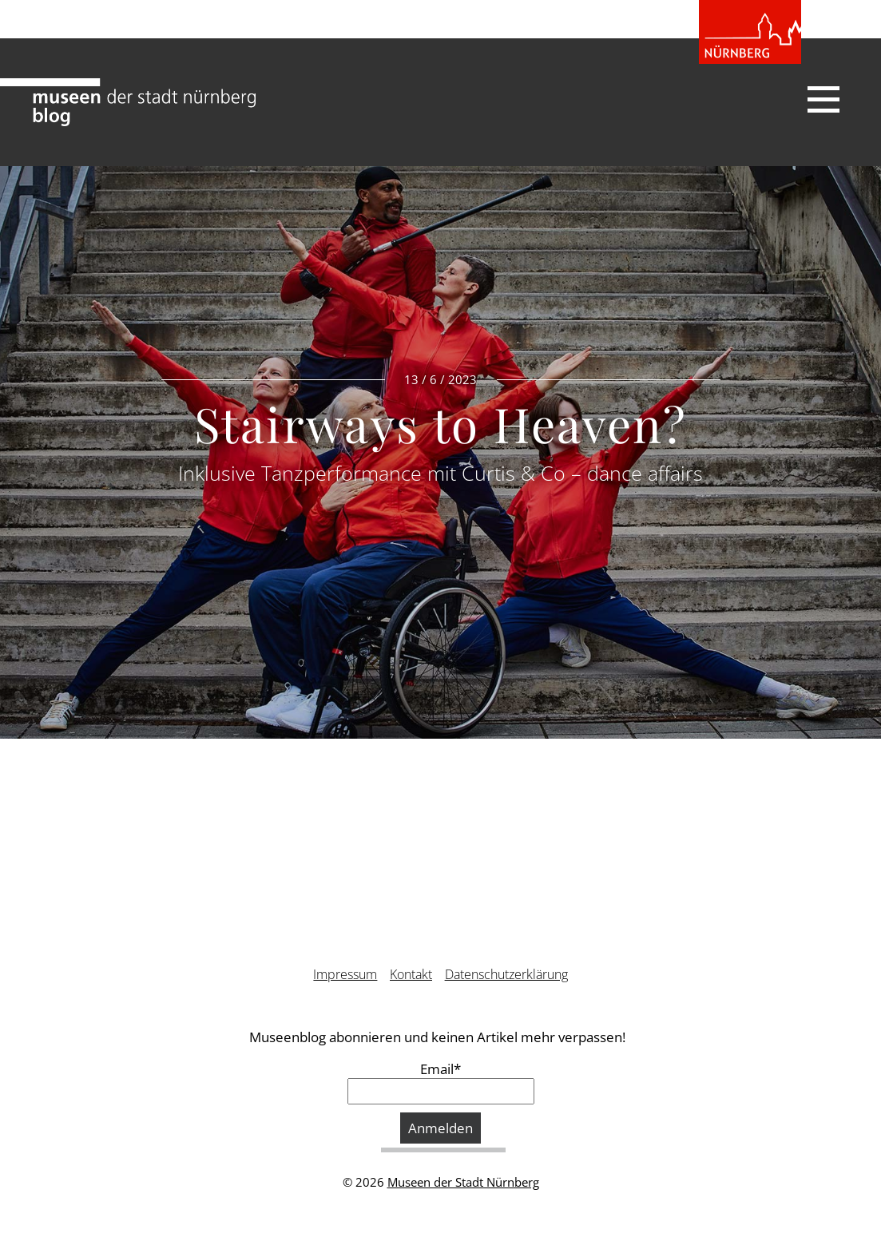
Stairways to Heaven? (440, 423)
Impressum (345, 974)
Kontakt (411, 974)
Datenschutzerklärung (506, 974)
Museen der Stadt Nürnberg (463, 1182)
